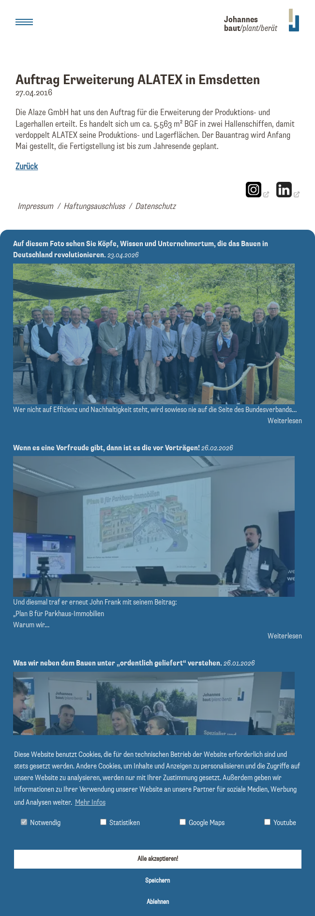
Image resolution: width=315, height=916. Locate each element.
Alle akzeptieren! (157, 859)
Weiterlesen (285, 421)
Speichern (157, 880)
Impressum (35, 206)
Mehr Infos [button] (90, 803)
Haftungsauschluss (94, 206)
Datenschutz (155, 206)
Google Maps (202, 823)
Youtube (280, 823)
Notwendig (40, 823)
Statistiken (120, 823)
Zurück (26, 167)
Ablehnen (158, 902)
